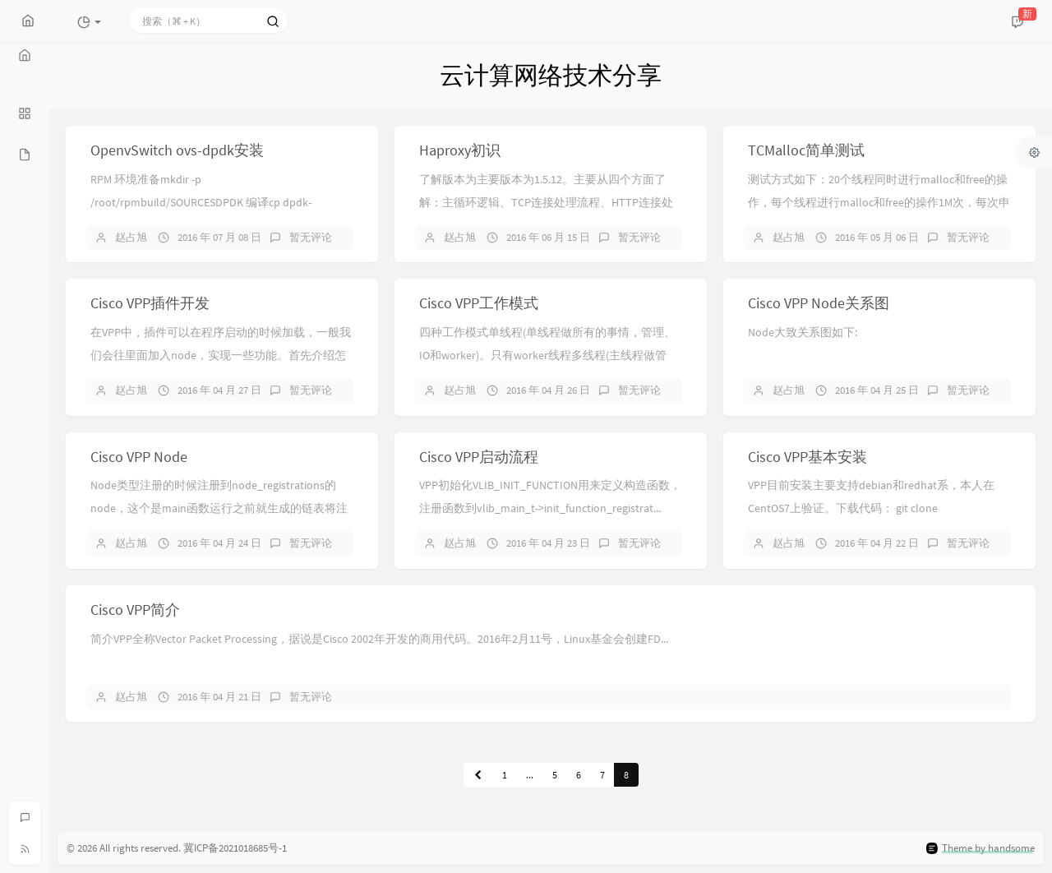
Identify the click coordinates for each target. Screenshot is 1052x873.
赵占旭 (131, 237)
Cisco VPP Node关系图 (818, 302)
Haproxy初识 (460, 150)
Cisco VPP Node (138, 456)
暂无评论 (310, 237)
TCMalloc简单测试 (806, 150)
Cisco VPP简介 (135, 609)
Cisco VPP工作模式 (478, 302)
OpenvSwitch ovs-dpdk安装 (177, 150)
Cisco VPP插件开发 (150, 302)
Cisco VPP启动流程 (478, 456)
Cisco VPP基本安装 (807, 456)
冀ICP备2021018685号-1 (235, 848)
